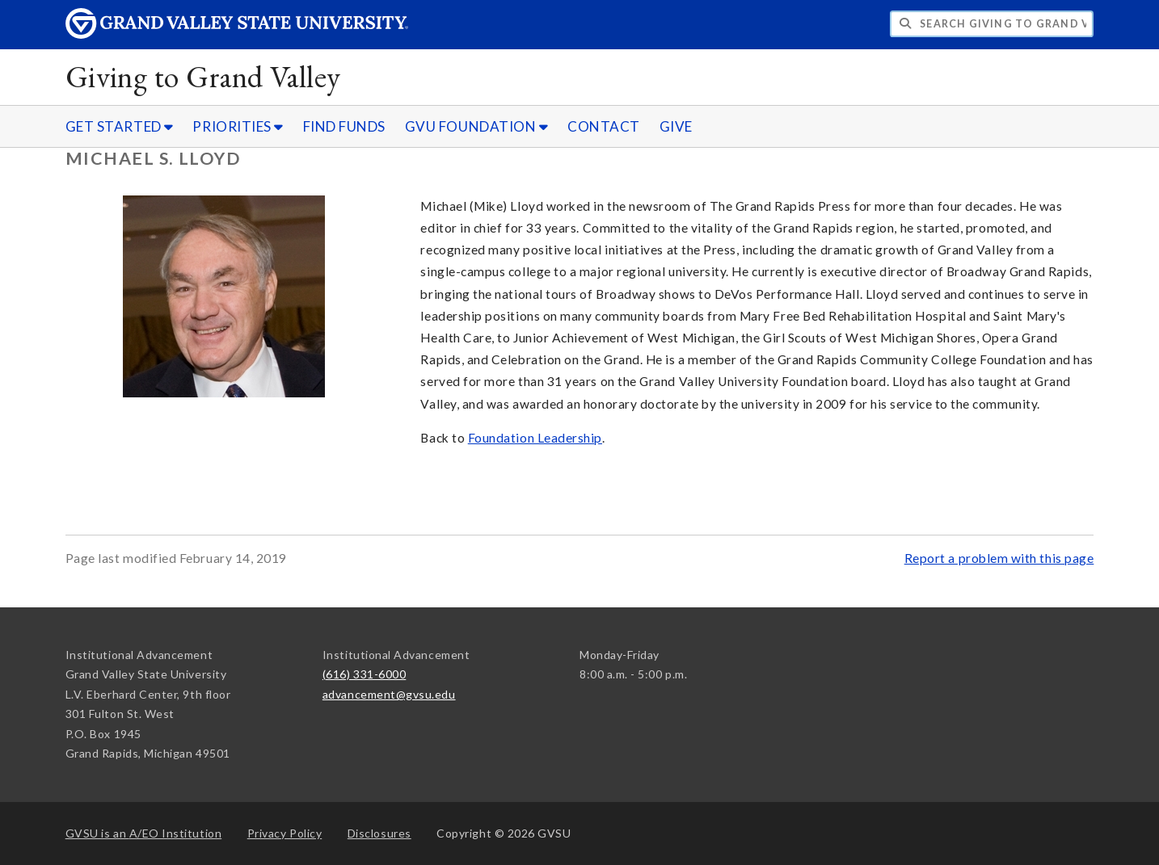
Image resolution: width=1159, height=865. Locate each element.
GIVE (676, 126)
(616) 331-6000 (364, 674)
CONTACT (603, 126)
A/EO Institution (143, 833)
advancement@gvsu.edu (389, 694)
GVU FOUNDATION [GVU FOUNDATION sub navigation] (477, 126)
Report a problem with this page (999, 558)
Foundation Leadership (535, 437)
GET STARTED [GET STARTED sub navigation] (119, 126)
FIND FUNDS (344, 126)
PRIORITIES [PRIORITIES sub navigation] (237, 126)
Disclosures (379, 833)
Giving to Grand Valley (203, 76)
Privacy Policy (284, 833)
